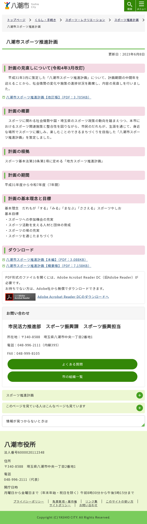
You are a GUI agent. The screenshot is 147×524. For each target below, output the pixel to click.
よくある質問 (72, 364)
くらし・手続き (45, 20)
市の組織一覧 (72, 376)
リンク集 (91, 501)
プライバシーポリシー (28, 501)
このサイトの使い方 (120, 501)
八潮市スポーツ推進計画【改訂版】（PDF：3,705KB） (48, 97)
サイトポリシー (60, 505)
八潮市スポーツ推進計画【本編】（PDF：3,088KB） (47, 259)
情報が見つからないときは (27, 421)
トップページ (16, 20)
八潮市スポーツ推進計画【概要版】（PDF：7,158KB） (48, 265)
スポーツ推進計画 (126, 20)
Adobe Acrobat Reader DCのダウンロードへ (57, 297)
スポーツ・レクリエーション (85, 20)
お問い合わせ (88, 505)
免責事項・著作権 (64, 501)
